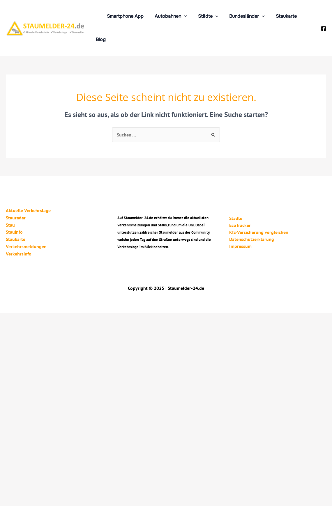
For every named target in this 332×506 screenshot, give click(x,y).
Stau (10, 201)
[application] (184, 16)
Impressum (240, 222)
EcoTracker (240, 201)
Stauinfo (14, 208)
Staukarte (280, 16)
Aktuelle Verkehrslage (28, 187)
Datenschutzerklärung (251, 215)
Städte (206, 16)
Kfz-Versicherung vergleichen (258, 208)
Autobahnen (170, 16)
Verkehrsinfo (18, 229)
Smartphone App (126, 16)
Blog (305, 16)
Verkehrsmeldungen (26, 222)
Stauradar (16, 194)
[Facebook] (323, 16)
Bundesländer (243, 16)
